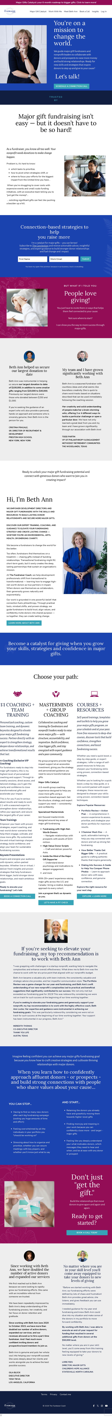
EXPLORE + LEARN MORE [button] (94, 896)
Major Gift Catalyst (38, 11)
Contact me (65, 1394)
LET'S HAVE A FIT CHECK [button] (56, 902)
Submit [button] (85, 258)
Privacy (53, 1394)
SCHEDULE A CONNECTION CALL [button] (72, 86)
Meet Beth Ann (70, 11)
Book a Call (85, 11)
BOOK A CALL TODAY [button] (87, 1232)
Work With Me (55, 11)
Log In (104, 11)
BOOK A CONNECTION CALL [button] (17, 896)
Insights (95, 11)
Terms (44, 1394)
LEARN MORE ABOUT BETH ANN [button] (24, 623)
